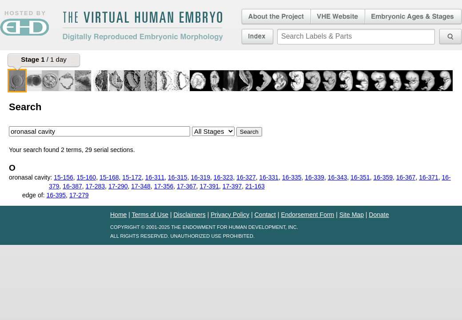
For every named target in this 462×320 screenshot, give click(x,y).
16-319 (200, 177)
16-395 (56, 195)
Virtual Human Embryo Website (338, 17)
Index (257, 36)
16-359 (383, 177)
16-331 (269, 177)
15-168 (109, 177)
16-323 (223, 177)
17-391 (209, 186)
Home (118, 214)
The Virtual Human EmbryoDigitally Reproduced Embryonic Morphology (142, 26)
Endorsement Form (307, 214)
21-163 (255, 186)
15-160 (86, 177)
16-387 (72, 186)
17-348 (141, 186)
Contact (265, 214)
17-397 (232, 186)
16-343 (337, 177)
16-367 (406, 177)
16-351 (360, 177)
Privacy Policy (230, 214)
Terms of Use (150, 214)
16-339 (314, 177)
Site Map (351, 214)
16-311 (155, 177)
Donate (379, 214)
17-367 (186, 186)
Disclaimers (189, 214)
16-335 (292, 177)
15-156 (63, 177)
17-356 (164, 186)
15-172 (132, 177)
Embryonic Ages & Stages (413, 17)
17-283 (95, 186)
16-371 (428, 177)
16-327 (246, 177)
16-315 (177, 177)
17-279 (79, 195)
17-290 (118, 186)
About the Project (275, 17)
